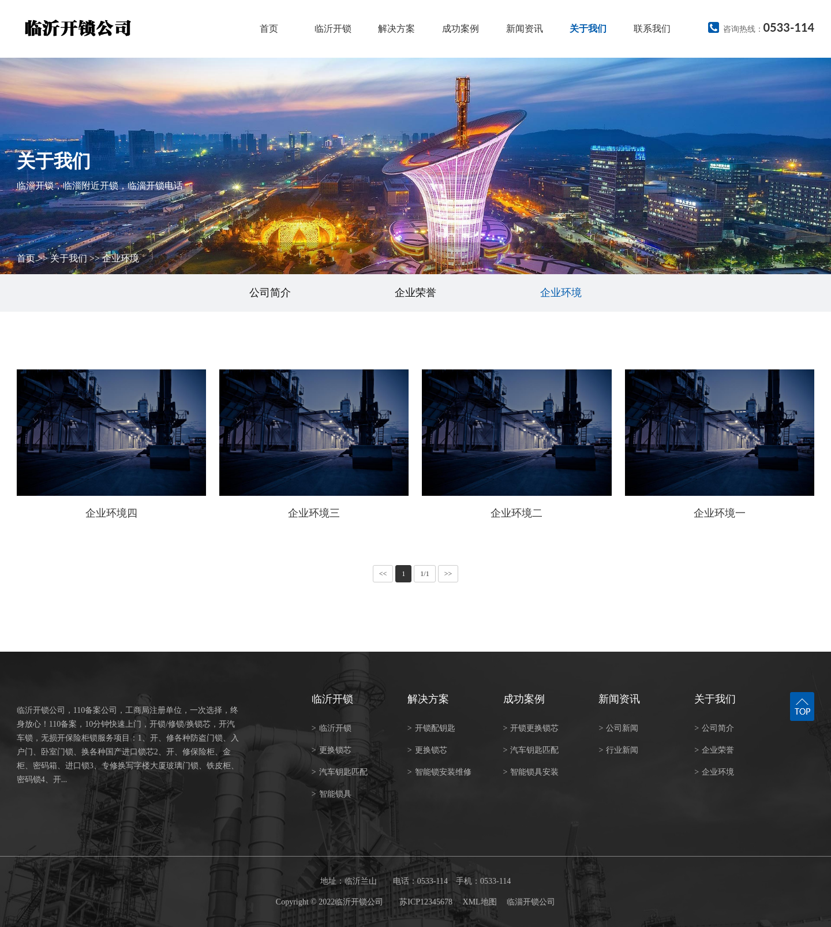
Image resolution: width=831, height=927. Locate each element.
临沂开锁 (333, 28)
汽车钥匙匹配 (340, 772)
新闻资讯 (524, 28)
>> (448, 574)
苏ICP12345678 (425, 902)
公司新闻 (618, 728)
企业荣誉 (415, 292)
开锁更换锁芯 (531, 728)
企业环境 (120, 258)
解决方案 (396, 28)
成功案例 (460, 28)
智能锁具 (331, 794)
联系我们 (652, 28)
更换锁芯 (331, 750)
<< (383, 574)
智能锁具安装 (531, 772)
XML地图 (480, 902)
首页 (269, 28)
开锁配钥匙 (431, 728)
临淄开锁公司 (531, 902)
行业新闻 (618, 750)
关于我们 (588, 28)
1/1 (424, 574)
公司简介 (270, 292)
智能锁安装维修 (439, 772)
